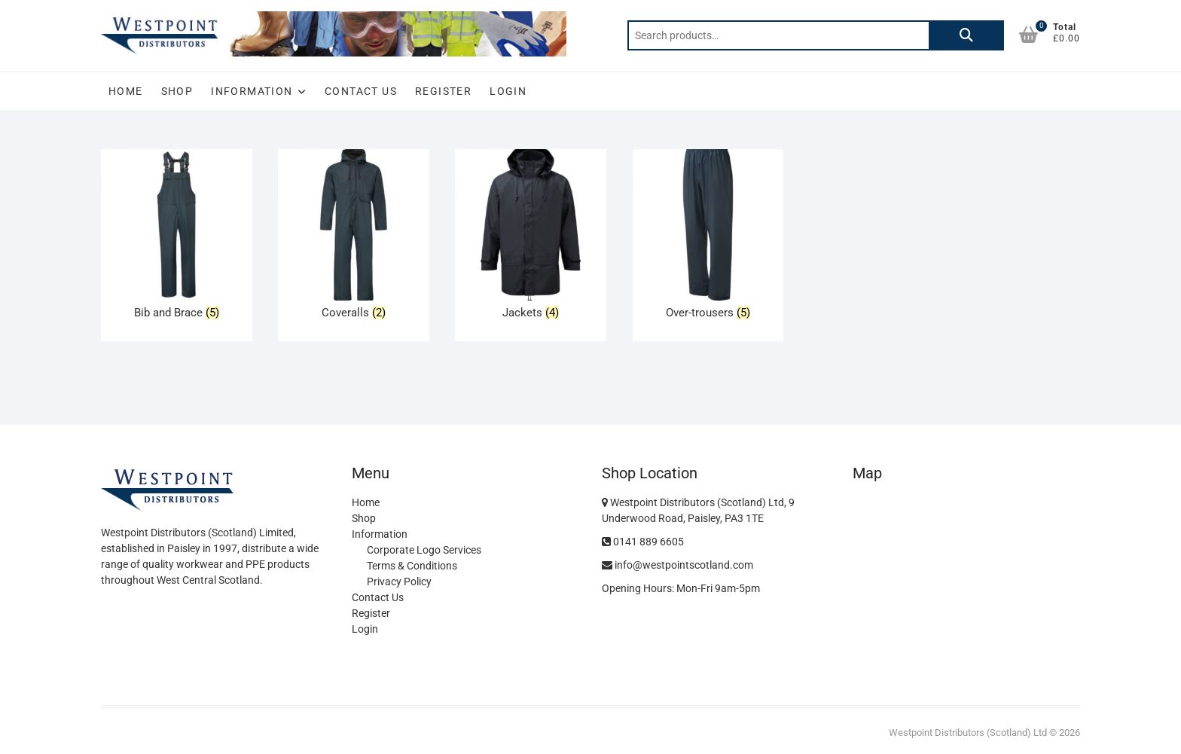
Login (508, 91)
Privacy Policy (399, 581)
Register (443, 91)
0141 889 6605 (643, 542)
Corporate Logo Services (424, 550)
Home (125, 91)
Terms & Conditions (412, 566)
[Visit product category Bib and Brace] (176, 237)
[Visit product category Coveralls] (353, 237)
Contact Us (361, 91)
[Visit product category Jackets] (530, 237)
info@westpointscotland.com (677, 565)
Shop (177, 91)
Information (251, 91)
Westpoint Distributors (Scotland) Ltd (968, 732)
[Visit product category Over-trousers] (708, 237)
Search (966, 35)
